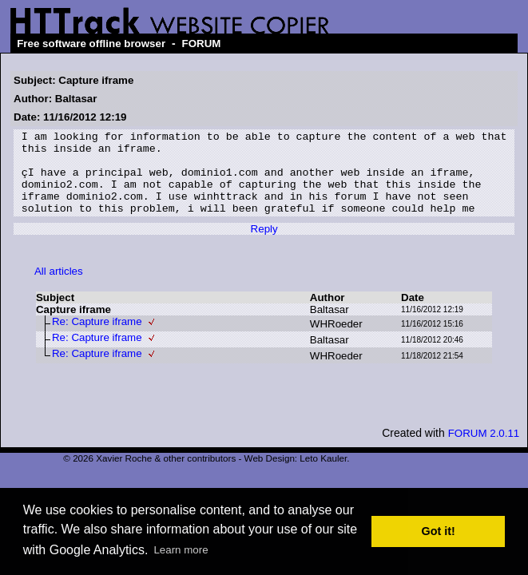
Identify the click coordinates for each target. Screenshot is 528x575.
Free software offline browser (91, 44)
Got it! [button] (438, 531)
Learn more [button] (180, 550)
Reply (264, 246)
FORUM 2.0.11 (484, 450)
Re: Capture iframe (97, 338)
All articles (58, 288)
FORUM (201, 44)
